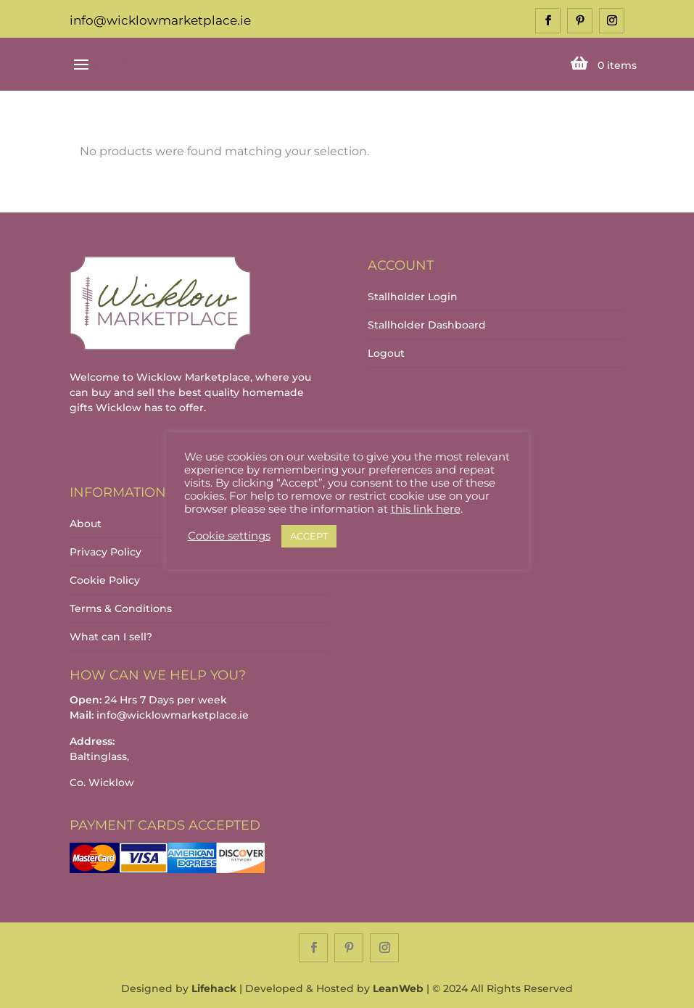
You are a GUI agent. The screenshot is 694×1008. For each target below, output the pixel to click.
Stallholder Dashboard (427, 324)
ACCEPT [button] (309, 536)
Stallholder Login (413, 296)
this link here (425, 509)
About (86, 523)
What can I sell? (111, 636)
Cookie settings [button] (229, 535)
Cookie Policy (105, 580)
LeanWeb (398, 988)
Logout (386, 353)
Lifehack (213, 988)
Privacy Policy (105, 551)
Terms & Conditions (121, 608)
